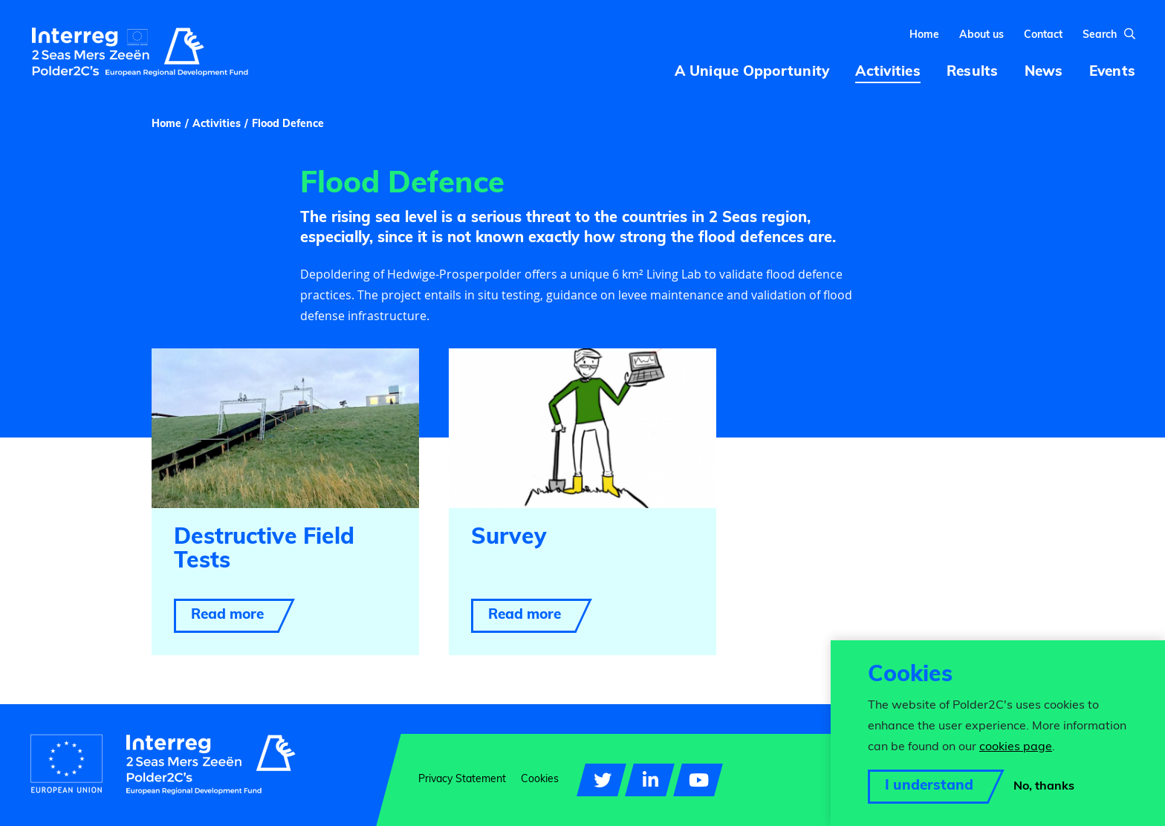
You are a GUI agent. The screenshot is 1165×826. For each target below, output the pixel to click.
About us (981, 39)
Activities (216, 131)
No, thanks (1043, 787)
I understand (929, 786)
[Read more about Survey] (582, 508)
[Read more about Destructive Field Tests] (285, 508)
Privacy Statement (462, 779)
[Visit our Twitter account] (601, 780)
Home (924, 39)
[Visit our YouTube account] (698, 780)
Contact (1043, 39)
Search (1109, 38)
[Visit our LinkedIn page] (649, 780)
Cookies (540, 779)
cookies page (1015, 747)
